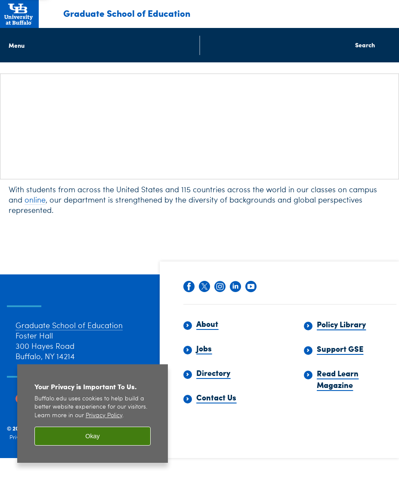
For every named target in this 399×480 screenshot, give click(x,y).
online (35, 200)
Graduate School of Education (126, 12)
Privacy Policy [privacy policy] (104, 415)
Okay (92, 436)
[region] (92, 413)
